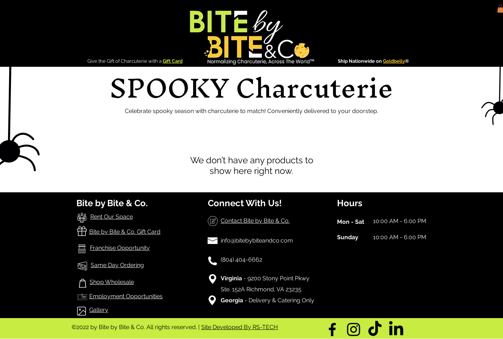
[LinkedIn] (396, 329)
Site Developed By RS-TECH (239, 327)
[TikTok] (375, 329)
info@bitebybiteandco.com (257, 240)
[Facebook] (332, 329)
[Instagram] (353, 329)
